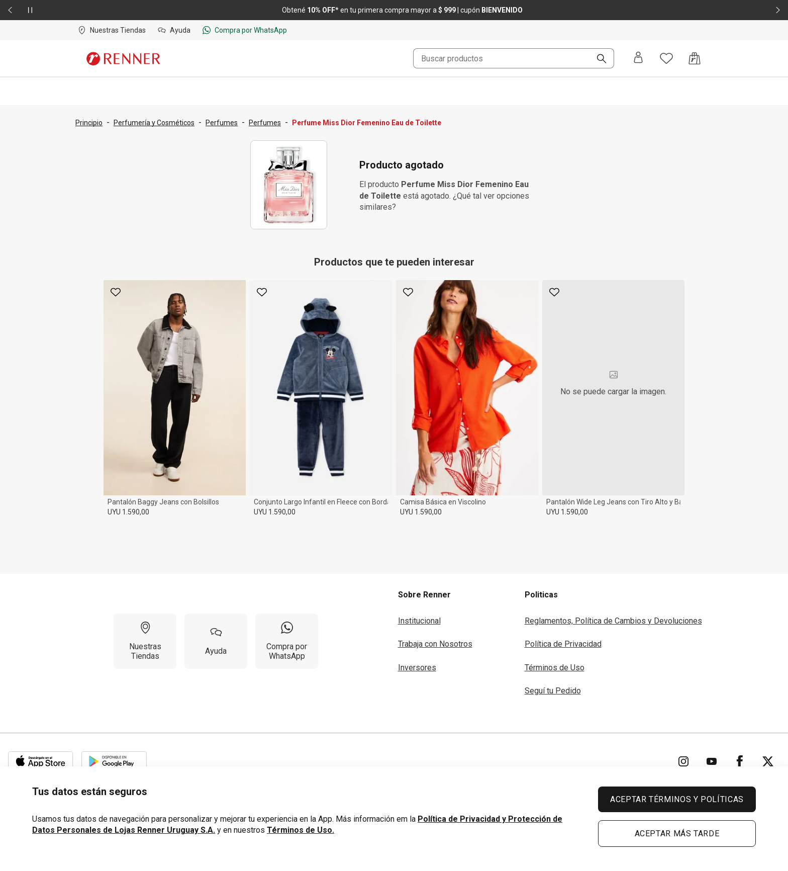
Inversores (417, 667)
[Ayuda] (215, 641)
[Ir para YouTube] (712, 761)
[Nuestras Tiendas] (145, 641)
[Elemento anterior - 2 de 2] (10, 10)
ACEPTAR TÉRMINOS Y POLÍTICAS (677, 799)
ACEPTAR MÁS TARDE (677, 833)
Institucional (419, 621)
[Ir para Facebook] (740, 761)
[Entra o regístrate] (638, 58)
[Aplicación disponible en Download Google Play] (114, 761)
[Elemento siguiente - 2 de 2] (778, 10)
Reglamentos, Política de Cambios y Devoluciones (613, 621)
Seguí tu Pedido (553, 690)
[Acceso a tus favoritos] (666, 58)
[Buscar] (597, 59)
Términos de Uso (554, 667)
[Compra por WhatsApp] (286, 641)
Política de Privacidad (563, 644)
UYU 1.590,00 (128, 512)
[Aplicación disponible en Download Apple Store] (40, 761)
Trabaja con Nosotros (435, 644)
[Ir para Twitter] (768, 761)
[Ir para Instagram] (683, 761)
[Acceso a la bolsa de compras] (694, 58)
